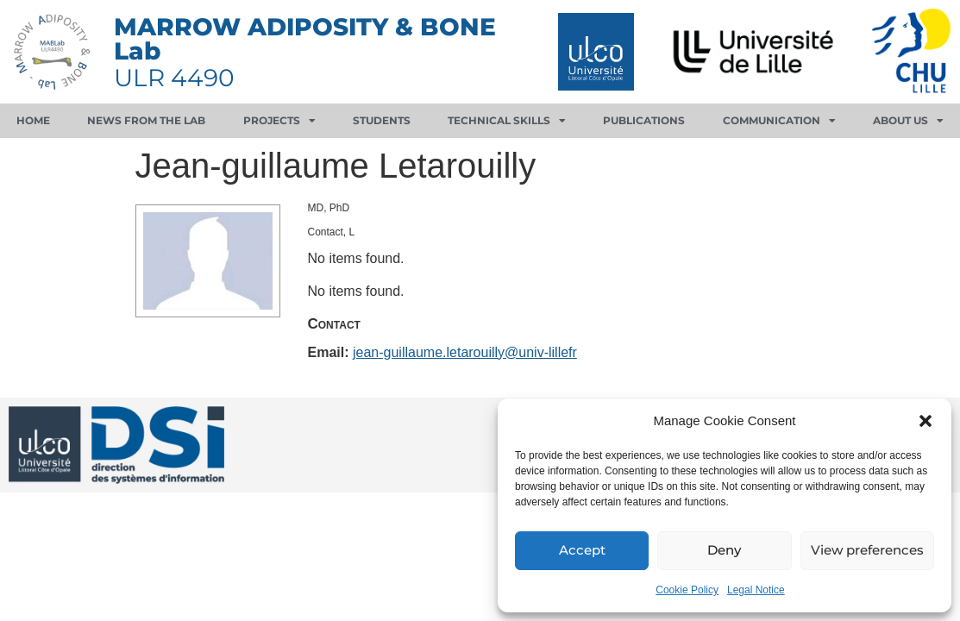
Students (382, 120)
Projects (279, 121)
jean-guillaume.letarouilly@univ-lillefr (465, 352)
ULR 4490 (174, 77)
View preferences (867, 551)
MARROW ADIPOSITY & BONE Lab (305, 39)
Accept (582, 551)
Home (33, 120)
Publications (644, 120)
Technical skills (507, 121)
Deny (724, 551)
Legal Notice (756, 590)
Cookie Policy (687, 590)
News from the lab (146, 120)
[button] (925, 421)
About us (908, 121)
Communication (779, 121)
